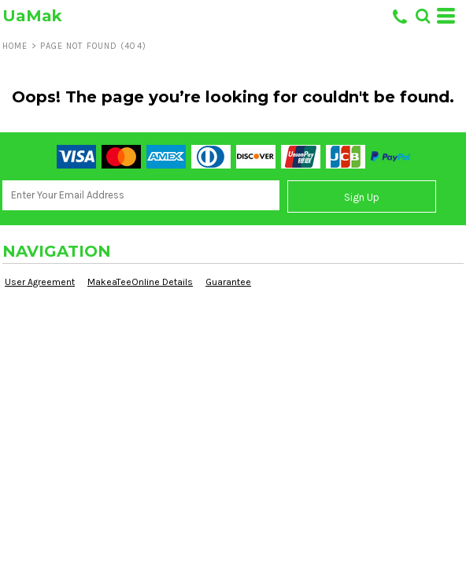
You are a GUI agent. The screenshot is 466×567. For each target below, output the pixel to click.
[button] (423, 16)
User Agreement (40, 281)
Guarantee (228, 281)
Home (15, 46)
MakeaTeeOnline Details (140, 281)
